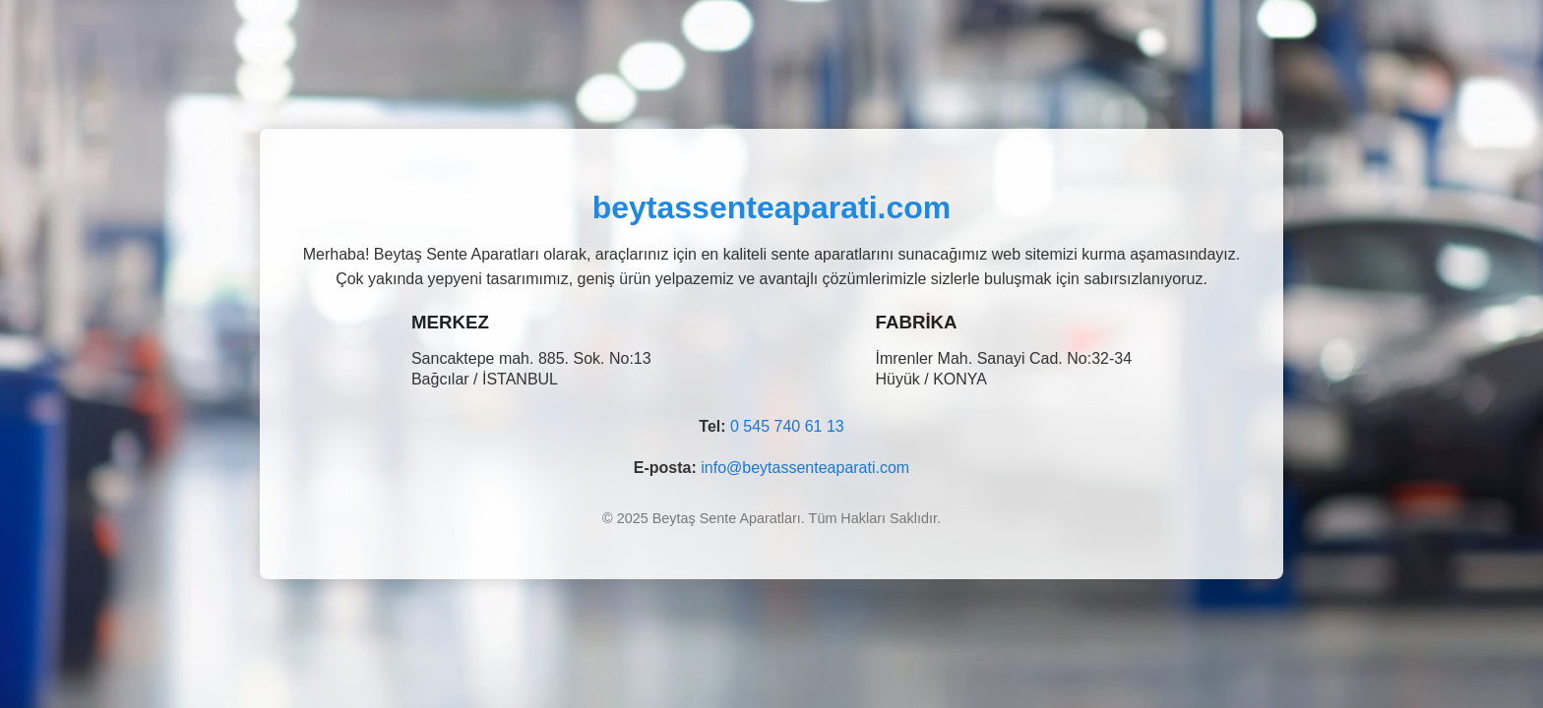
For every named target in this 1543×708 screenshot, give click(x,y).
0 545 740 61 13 (787, 426)
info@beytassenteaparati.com (805, 467)
